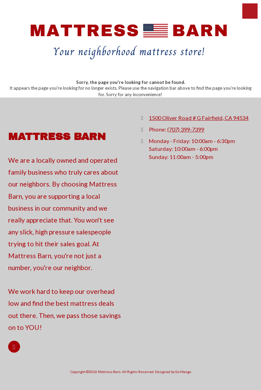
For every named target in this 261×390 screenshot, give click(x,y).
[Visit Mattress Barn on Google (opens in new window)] (14, 347)
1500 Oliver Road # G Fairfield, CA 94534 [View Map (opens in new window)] (198, 117)
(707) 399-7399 (185, 129)
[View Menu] (250, 11)
